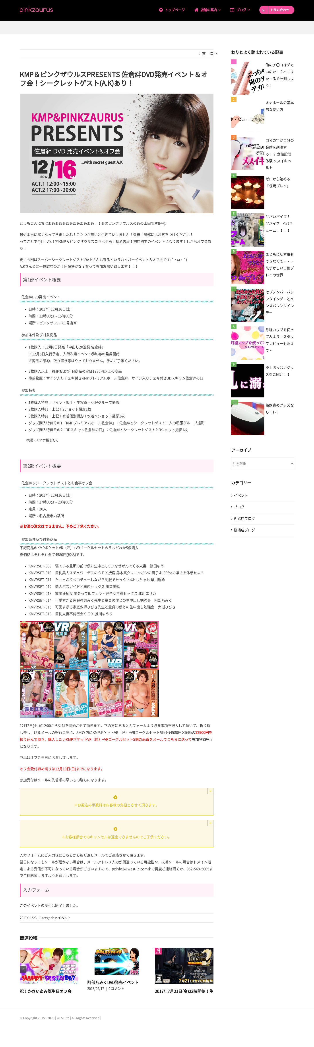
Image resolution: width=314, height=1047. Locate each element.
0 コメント (49, 997)
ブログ (239, 507)
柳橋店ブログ (244, 530)
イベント (64, 917)
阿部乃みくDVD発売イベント (113, 982)
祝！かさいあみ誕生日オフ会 (46, 991)
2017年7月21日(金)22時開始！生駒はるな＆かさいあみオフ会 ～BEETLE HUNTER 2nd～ (184, 997)
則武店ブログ (244, 518)
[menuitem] (176, 9)
